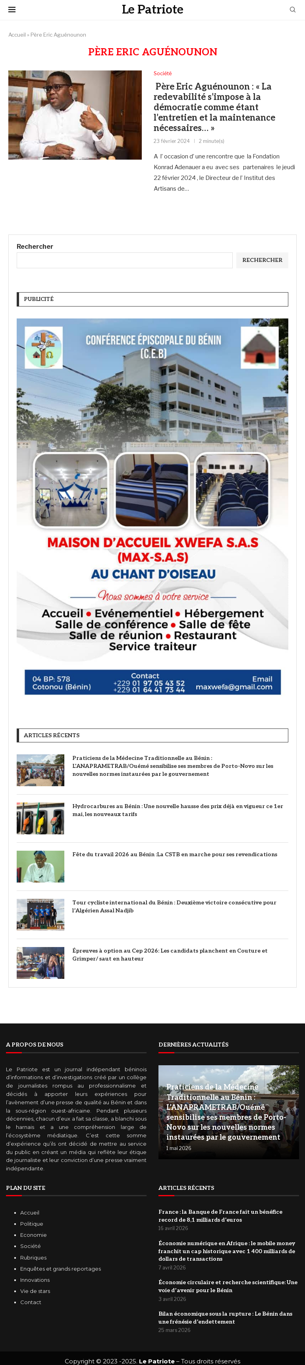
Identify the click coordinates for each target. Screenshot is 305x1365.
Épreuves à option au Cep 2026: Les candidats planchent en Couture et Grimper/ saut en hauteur (170, 955)
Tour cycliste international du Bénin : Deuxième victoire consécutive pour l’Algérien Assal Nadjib (174, 907)
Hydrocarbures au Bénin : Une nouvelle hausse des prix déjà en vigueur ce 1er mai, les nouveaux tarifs (177, 810)
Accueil (17, 34)
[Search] (293, 10)
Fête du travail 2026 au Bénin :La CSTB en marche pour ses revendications (174, 854)
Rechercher (35, 247)
